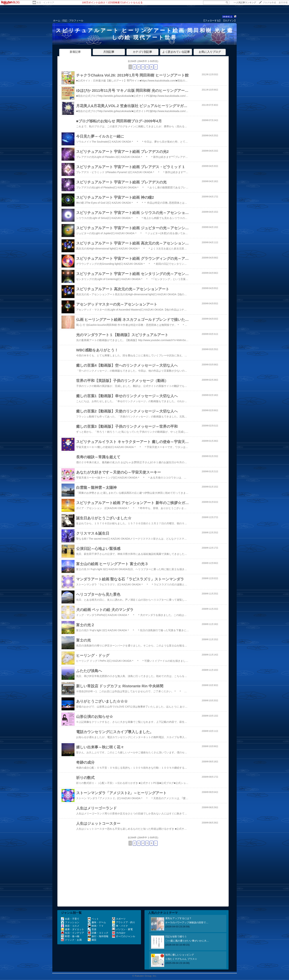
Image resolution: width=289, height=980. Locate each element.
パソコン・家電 (122, 929)
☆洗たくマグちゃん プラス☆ (181, 959)
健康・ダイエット (72, 929)
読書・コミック (98, 932)
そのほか (119, 932)
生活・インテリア (45, 2)
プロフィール (76, 20)
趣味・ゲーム (97, 922)
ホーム (56, 20)
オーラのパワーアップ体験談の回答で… (186, 922)
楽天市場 (283, 2)
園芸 (92, 939)
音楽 (92, 929)
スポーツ (119, 918)
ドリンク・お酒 (71, 939)
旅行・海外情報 (98, 936)
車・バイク (120, 925)
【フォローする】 (212, 20)
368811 (227, 16)
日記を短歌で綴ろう (176, 936)
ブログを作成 (269, 2)
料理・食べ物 (70, 936)
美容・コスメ (70, 925)
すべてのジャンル (123, 936)
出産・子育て (70, 918)
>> (245, 2)
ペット (93, 918)
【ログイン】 (229, 20)
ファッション (70, 922)
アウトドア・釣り (123, 922)
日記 (64, 20)
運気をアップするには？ (178, 918)
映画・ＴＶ (96, 925)
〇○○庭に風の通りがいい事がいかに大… (187, 940)
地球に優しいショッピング (179, 954)
